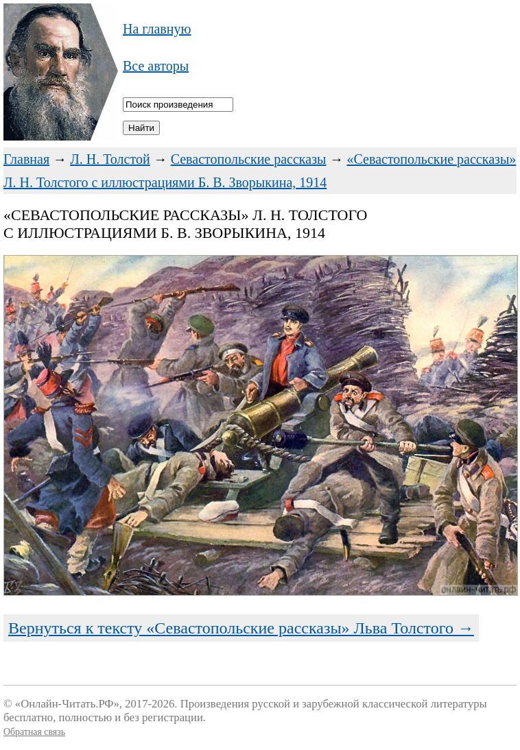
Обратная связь (34, 732)
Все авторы (156, 65)
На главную (157, 28)
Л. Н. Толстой (110, 159)
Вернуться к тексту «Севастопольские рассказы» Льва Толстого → (241, 628)
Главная (26, 159)
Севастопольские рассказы (249, 159)
